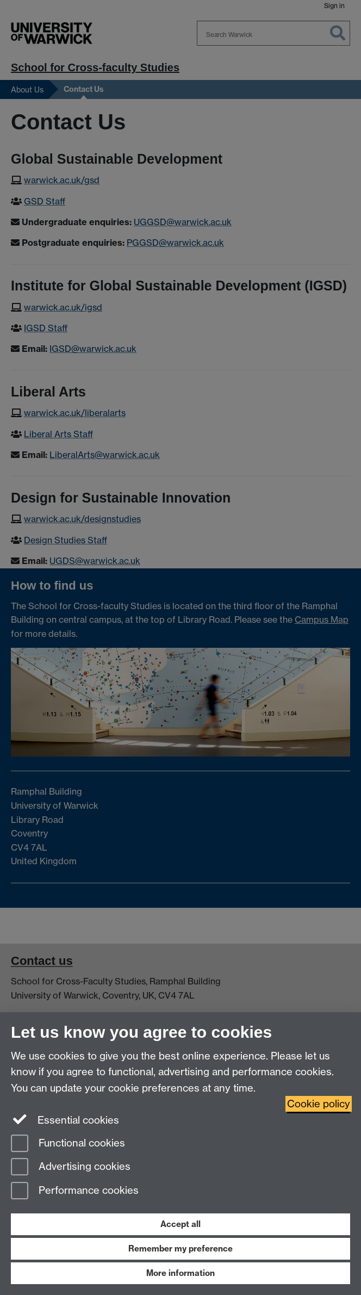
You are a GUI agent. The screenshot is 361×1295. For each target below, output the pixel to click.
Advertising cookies (70, 1167)
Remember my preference (180, 1248)
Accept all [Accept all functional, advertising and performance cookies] (180, 1224)
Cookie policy (318, 1104)
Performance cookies (75, 1191)
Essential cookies (65, 1119)
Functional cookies (68, 1144)
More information (180, 1273)
